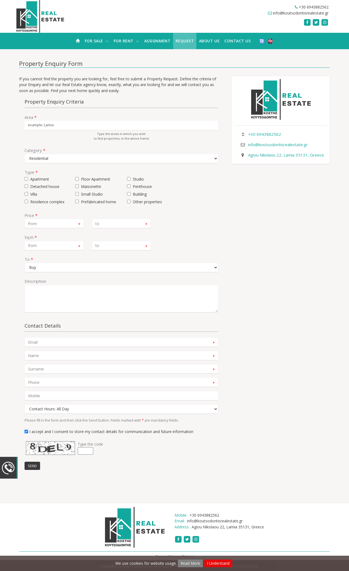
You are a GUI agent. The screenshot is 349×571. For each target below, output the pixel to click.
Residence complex (47, 201)
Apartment (39, 179)
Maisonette (91, 186)
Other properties (147, 201)
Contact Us (237, 40)
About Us (209, 40)
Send (32, 465)
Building (140, 194)
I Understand (218, 563)
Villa (33, 194)
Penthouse (142, 186)
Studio (138, 179)
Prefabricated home (98, 201)
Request (185, 40)
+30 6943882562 (314, 7)
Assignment (157, 40)
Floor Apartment (95, 179)
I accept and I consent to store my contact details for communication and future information (111, 431)
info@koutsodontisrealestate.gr (301, 13)
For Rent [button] (126, 40)
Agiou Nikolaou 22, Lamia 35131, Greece (286, 155)
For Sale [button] (97, 40)
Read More (190, 563)
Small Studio (92, 194)
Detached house (44, 186)
